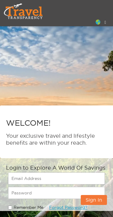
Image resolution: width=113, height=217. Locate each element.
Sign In (94, 200)
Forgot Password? (68, 207)
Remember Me (28, 207)
